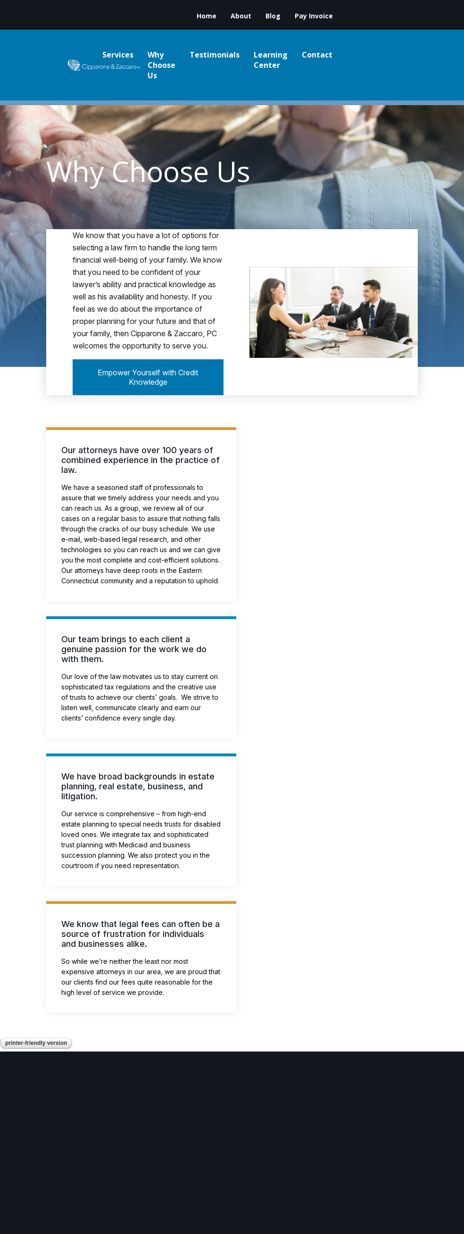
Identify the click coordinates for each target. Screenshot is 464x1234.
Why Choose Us (161, 65)
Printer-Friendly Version (36, 1043)
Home (206, 15)
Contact (317, 55)
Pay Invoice (314, 15)
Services (117, 55)
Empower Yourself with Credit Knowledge (148, 377)
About (241, 15)
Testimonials (215, 55)
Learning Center (271, 60)
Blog (273, 15)
